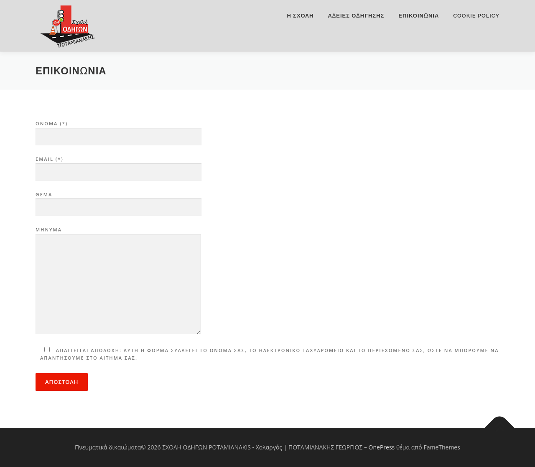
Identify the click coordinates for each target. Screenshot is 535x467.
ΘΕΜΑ (118, 201)
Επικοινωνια (418, 16)
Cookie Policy (476, 16)
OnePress (382, 447)
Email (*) (118, 166)
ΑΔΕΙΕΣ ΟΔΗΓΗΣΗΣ (356, 16)
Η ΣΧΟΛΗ (300, 16)
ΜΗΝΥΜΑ (118, 281)
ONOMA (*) (118, 130)
